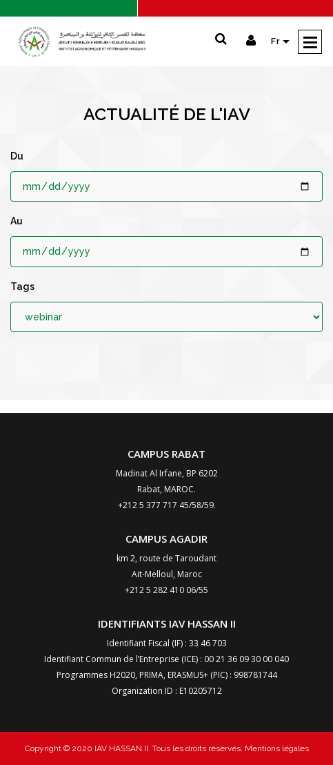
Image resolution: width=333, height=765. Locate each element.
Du (16, 156)
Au (16, 220)
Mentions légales (276, 748)
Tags (22, 286)
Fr (277, 41)
